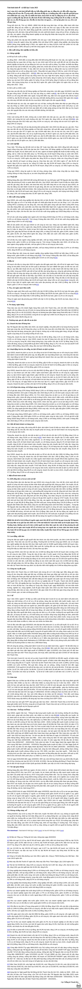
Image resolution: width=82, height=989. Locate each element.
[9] (40, 255)
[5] (65, 100)
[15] (40, 437)
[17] (61, 694)
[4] (77, 98)
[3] (55, 93)
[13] (76, 293)
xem (40, 830)
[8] (31, 221)
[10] (56, 258)
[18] (57, 715)
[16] (48, 648)
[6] (74, 119)
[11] (67, 280)
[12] (37, 284)
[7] (28, 219)
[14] (14, 301)
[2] (35, 73)
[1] (12, 42)
